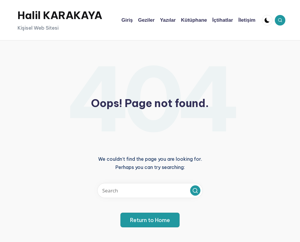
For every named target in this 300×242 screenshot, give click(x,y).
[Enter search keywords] (150, 190)
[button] (195, 190)
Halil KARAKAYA (60, 15)
